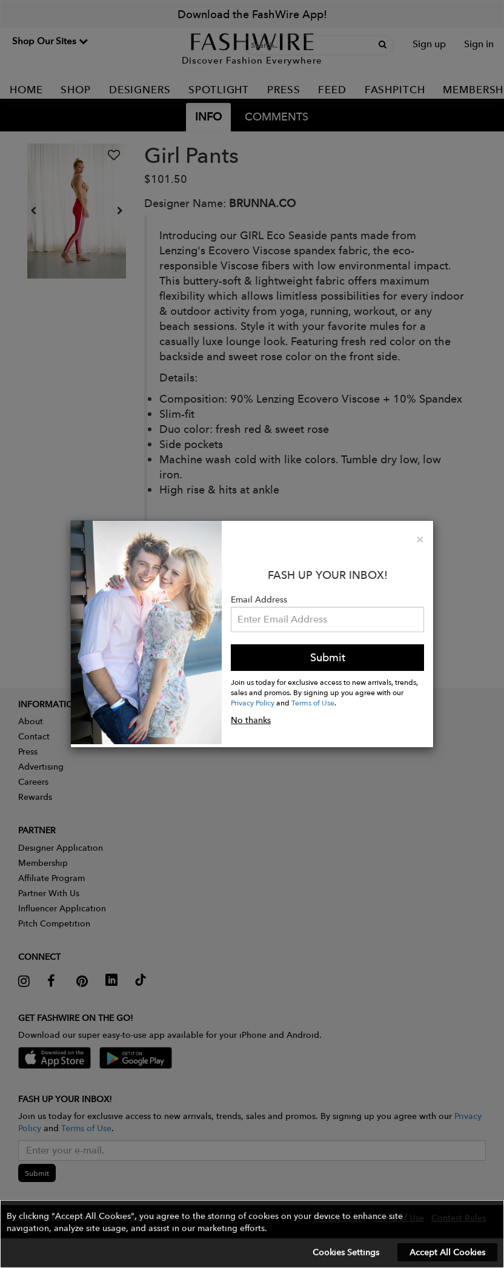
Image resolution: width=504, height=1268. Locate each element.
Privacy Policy (252, 702)
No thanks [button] (251, 720)
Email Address (259, 599)
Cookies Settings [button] (346, 1252)
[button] (252, 1234)
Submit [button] (327, 657)
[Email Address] (327, 619)
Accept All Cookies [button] (447, 1252)
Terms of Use (312, 702)
